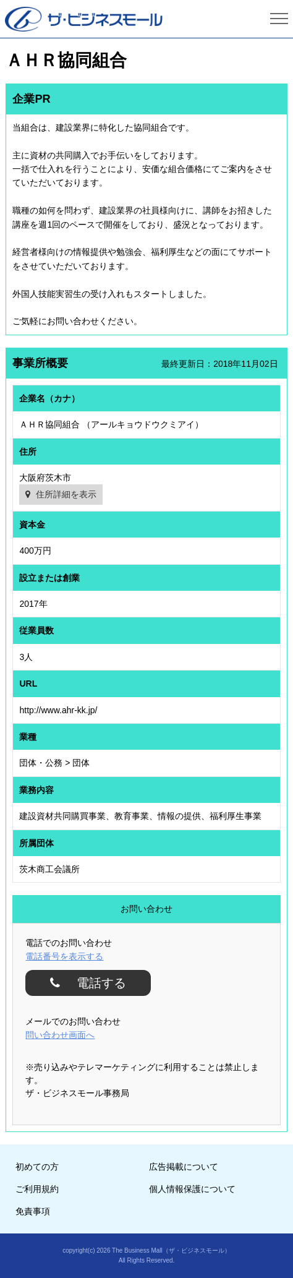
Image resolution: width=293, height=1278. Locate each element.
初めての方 (37, 1167)
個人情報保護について (192, 1189)
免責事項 (32, 1211)
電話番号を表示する (64, 956)
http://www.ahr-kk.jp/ (58, 710)
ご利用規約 (37, 1189)
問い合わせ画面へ (60, 1035)
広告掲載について (183, 1167)
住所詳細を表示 (66, 494)
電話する (96, 983)
